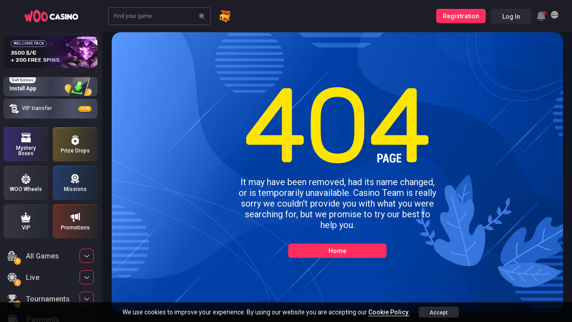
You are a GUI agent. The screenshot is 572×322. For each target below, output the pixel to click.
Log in (511, 16)
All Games (33, 257)
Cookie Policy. (389, 312)
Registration (461, 16)
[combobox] (541, 16)
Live (23, 278)
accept (438, 312)
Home (337, 250)
